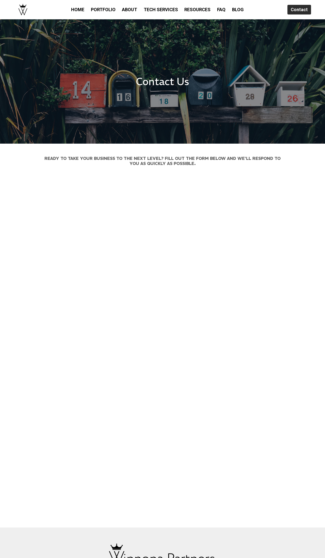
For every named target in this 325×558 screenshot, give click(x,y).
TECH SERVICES (161, 9)
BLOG (238, 9)
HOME (77, 9)
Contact (299, 9)
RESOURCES (197, 9)
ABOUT (129, 9)
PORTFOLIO (103, 9)
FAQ (221, 9)
